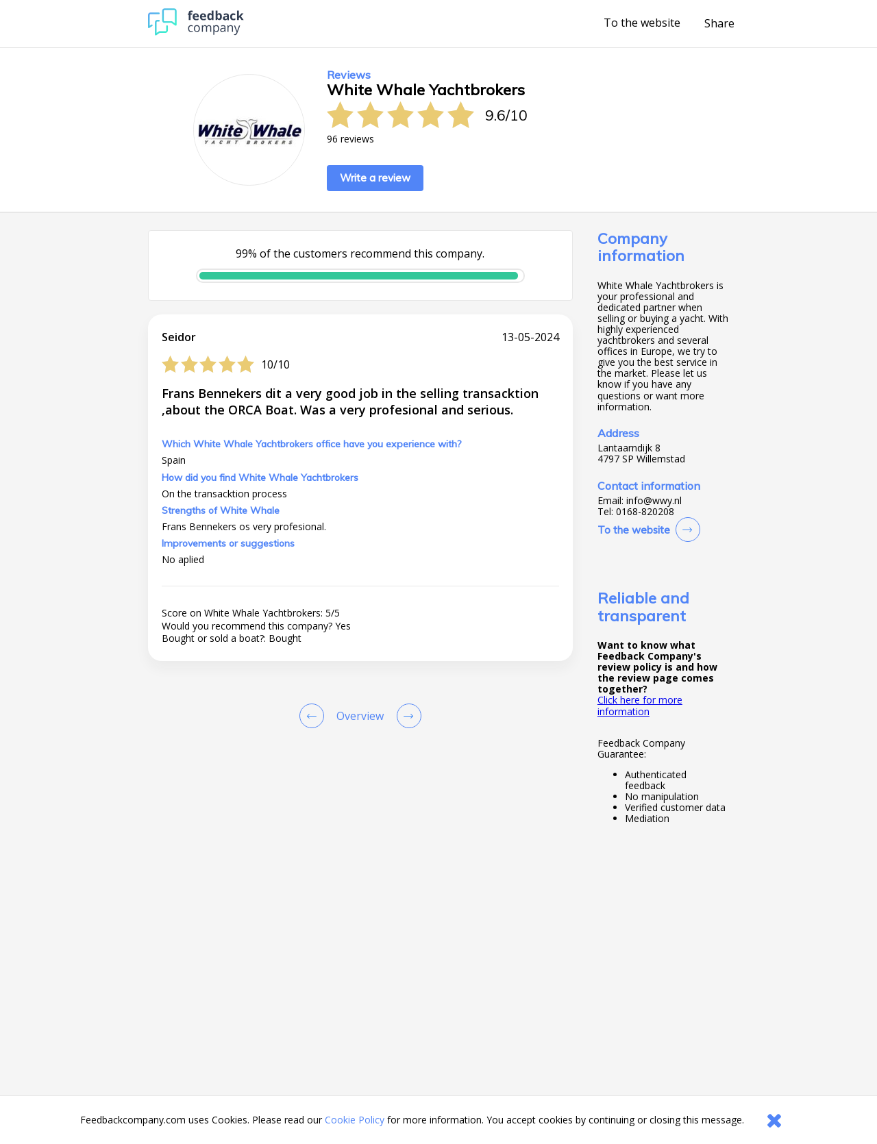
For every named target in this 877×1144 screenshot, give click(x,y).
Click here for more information (639, 705)
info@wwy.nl (654, 500)
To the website (642, 23)
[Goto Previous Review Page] (314, 716)
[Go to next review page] (406, 716)
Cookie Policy (354, 1119)
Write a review (375, 177)
